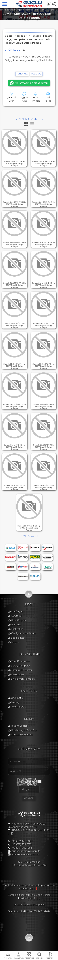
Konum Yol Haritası (19, 740)
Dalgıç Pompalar (18, 670)
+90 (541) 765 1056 (19, 855)
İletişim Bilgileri (17, 731)
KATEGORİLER (29, 958)
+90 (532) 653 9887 (20, 848)
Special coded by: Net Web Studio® (29, 919)
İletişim (13, 646)
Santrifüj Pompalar (19, 674)
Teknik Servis (16, 712)
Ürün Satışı (15, 703)
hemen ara (22, 74)
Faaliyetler (15, 632)
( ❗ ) (36, 896)
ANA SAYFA (8, 958)
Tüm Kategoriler (19, 665)
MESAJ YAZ (36, 74)
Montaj (13, 707)
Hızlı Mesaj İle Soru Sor (22, 736)
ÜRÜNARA (39, 958)
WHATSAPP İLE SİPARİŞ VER (29, 83)
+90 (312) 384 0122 (19, 852)
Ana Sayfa (15, 615)
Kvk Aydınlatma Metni (21, 637)
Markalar (14, 628)
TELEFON (50, 958)
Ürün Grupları (16, 624)
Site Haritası (16, 641)
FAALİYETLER (18, 958)
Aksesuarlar (15, 679)
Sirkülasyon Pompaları (21, 683)
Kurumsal (14, 619)
